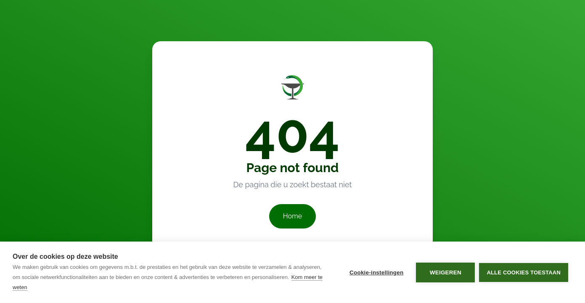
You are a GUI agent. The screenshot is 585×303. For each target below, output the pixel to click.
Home (292, 216)
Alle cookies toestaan (524, 272)
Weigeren (445, 272)
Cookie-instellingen (376, 272)
